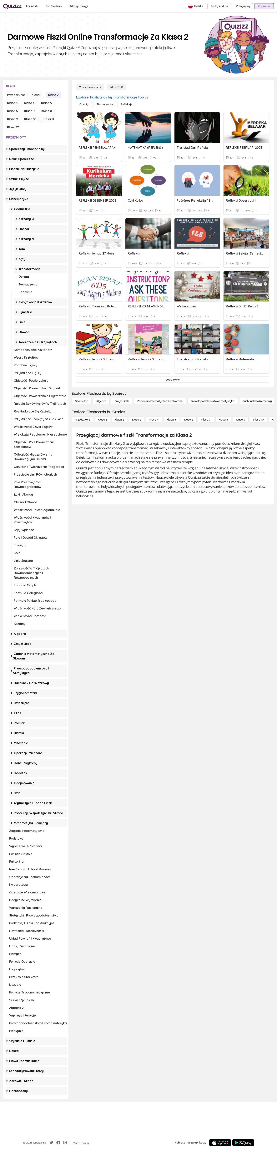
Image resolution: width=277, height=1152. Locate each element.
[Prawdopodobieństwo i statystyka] (212, 401)
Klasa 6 (12, 111)
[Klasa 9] (241, 420)
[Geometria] (82, 401)
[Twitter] (51, 1143)
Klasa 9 (12, 119)
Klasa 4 (29, 103)
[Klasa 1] (102, 420)
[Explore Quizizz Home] (12, 6)
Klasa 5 (46, 103)
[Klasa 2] (116, 87)
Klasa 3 (12, 103)
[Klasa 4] (154, 420)
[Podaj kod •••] (219, 6)
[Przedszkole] (82, 420)
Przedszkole (16, 95)
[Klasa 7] (206, 420)
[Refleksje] (127, 104)
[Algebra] (101, 401)
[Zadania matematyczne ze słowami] (160, 401)
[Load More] (172, 379)
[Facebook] (58, 1143)
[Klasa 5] (171, 420)
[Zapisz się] (264, 6)
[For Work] (32, 6)
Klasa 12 (13, 127)
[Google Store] (243, 1142)
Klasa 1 (37, 95)
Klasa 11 (48, 119)
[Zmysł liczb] (121, 401)
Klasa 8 (46, 111)
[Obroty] (84, 104)
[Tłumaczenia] (104, 104)
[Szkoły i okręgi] (78, 6)
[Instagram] (65, 1143)
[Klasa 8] (223, 420)
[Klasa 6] (189, 420)
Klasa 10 (30, 119)
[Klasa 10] (258, 420)
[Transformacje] (90, 87)
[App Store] (220, 1142)
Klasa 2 (53, 95)
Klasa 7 (29, 111)
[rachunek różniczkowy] (257, 401)
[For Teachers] (54, 6)
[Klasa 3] (137, 420)
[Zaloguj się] (243, 6)
